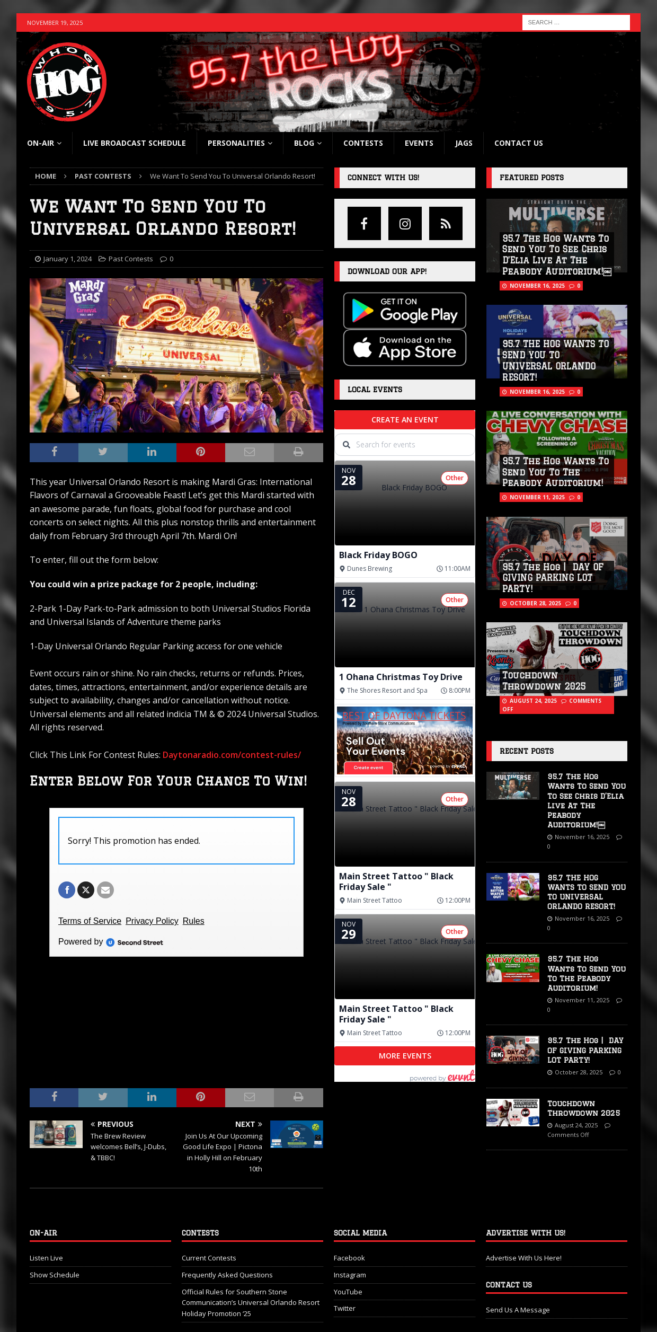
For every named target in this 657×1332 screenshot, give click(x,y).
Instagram (350, 1236)
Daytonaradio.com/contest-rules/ (232, 755)
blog (304, 143)
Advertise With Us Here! (524, 1219)
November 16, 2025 (537, 285)
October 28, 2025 (535, 603)
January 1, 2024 (67, 258)
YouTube (348, 1253)
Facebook (349, 1219)
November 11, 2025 (537, 497)
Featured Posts (532, 177)
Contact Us (518, 143)
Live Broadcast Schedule (134, 143)
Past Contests (131, 258)
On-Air (40, 143)
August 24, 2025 (533, 700)
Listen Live (46, 1219)
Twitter (345, 1270)
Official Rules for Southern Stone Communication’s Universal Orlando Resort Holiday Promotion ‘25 (250, 1265)
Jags (464, 143)
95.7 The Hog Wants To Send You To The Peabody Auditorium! (555, 472)
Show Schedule (54, 1236)
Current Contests (209, 1219)
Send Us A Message (518, 1271)
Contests (363, 143)
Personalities (236, 143)
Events (419, 143)
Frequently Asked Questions (227, 1236)
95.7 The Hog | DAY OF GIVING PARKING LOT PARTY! (552, 578)
